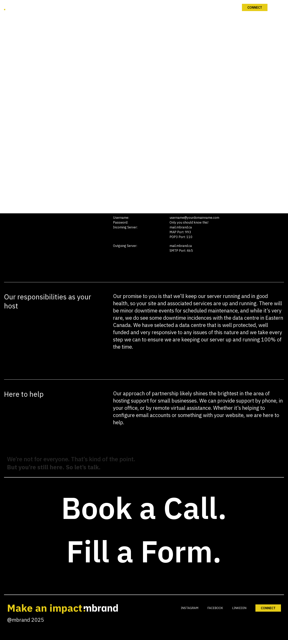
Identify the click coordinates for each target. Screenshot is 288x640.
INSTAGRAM (189, 608)
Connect (144, 201)
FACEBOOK (215, 608)
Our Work (144, 155)
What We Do (145, 132)
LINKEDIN (239, 608)
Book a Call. (144, 507)
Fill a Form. (144, 551)
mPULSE (144, 178)
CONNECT (268, 608)
